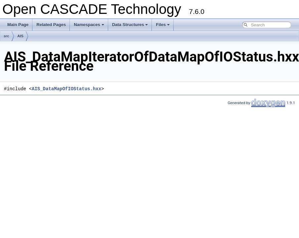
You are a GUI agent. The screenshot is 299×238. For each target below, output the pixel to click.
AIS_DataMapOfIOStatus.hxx (66, 89)
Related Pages (51, 24)
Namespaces (89, 24)
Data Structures (130, 24)
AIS (20, 36)
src (6, 36)
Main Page (17, 24)
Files (163, 24)
